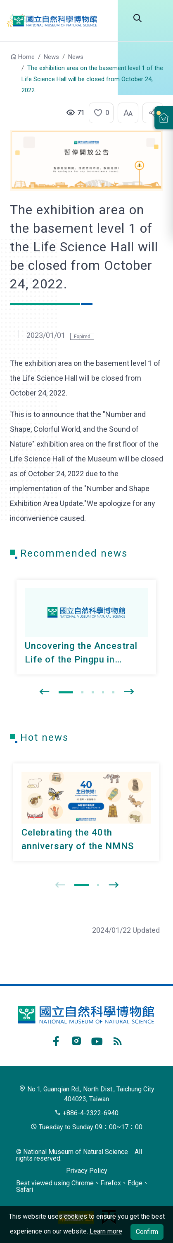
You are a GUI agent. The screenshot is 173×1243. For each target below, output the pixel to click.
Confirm (147, 1232)
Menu (158, 18)
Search (137, 18)
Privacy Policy (86, 1171)
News (51, 57)
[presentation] (44, 692)
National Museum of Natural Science (56, 21)
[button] (99, 113)
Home (26, 57)
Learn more (106, 1231)
